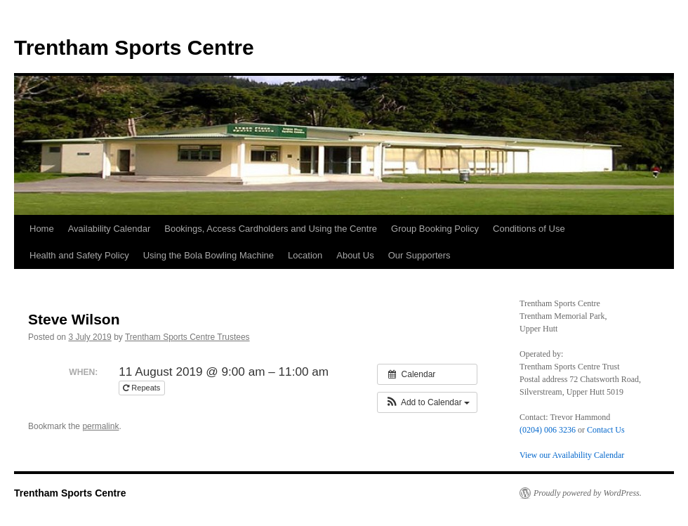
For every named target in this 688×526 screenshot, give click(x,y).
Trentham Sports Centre (134, 47)
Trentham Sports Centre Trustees (187, 337)
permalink (100, 426)
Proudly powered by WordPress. (588, 493)
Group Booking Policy (435, 228)
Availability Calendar (109, 228)
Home (41, 228)
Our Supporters (419, 255)
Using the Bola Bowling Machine (208, 255)
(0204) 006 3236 (548, 430)
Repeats (142, 387)
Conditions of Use (529, 228)
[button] (427, 402)
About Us (354, 255)
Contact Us (606, 430)
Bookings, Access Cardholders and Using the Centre (270, 228)
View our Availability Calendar (572, 455)
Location (305, 255)
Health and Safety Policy (79, 255)
